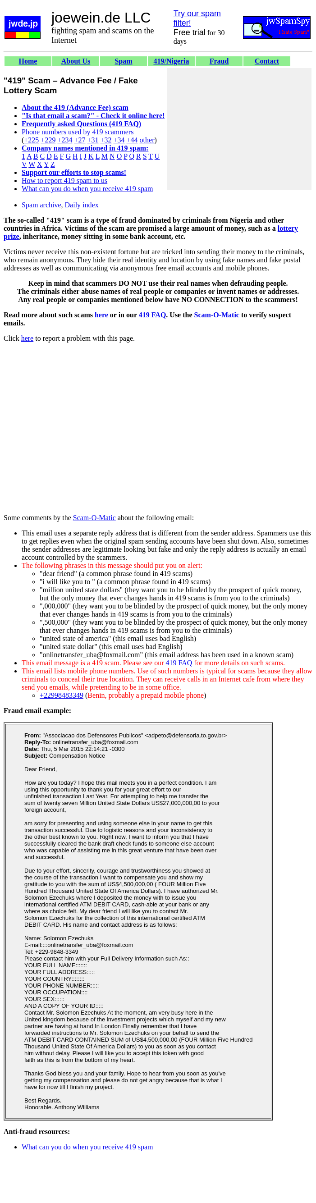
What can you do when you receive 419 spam (87, 188)
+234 (64, 140)
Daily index (82, 205)
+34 (119, 140)
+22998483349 (61, 695)
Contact (267, 61)
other (147, 140)
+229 (48, 140)
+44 (132, 140)
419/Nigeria (171, 61)
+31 (92, 140)
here (101, 315)
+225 (31, 140)
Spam (123, 61)
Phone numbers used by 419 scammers (77, 132)
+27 (79, 140)
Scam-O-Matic (216, 315)
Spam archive (41, 205)
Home (28, 61)
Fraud (219, 61)
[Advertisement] (239, 129)
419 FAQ (152, 315)
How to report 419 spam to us (64, 180)
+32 (105, 140)
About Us (75, 61)
